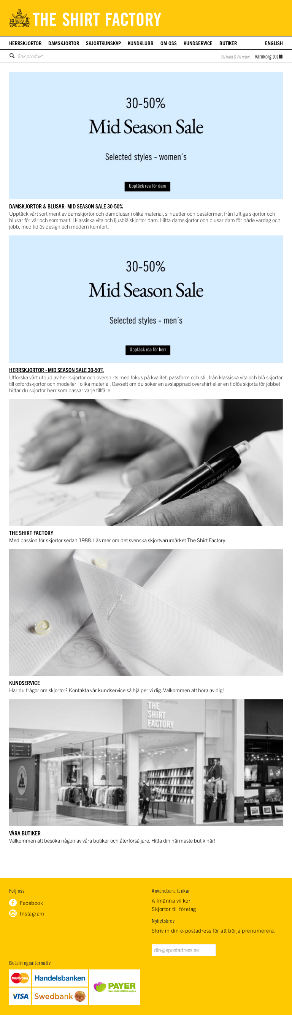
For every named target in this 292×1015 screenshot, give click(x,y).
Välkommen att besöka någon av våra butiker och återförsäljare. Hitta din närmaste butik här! (112, 840)
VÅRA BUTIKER (25, 833)
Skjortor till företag (174, 909)
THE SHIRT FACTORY (31, 532)
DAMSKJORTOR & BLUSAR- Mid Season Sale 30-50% (66, 206)
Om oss (168, 42)
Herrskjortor (25, 42)
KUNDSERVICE (24, 682)
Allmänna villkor (171, 900)
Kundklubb (141, 42)
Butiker (228, 42)
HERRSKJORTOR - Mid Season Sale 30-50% (56, 369)
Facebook (31, 902)
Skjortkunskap (103, 42)
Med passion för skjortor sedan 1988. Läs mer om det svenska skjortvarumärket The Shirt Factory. (118, 540)
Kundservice (198, 42)
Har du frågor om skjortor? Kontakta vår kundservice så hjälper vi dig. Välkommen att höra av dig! (116, 690)
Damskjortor (63, 42)
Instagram (32, 913)
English (274, 42)
